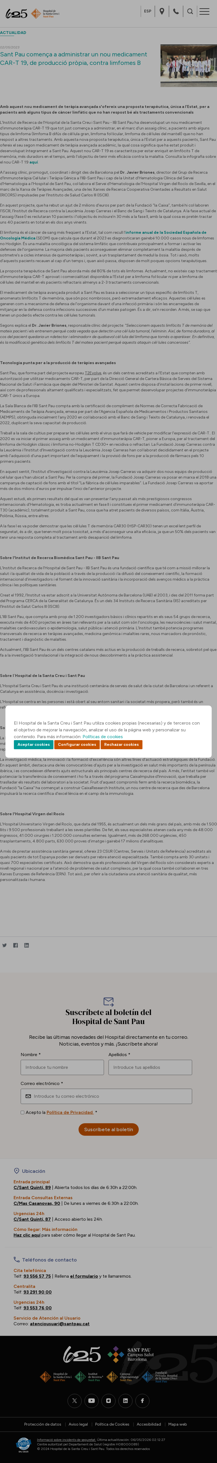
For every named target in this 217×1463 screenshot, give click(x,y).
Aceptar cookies (34, 744)
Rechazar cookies (121, 744)
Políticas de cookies (103, 736)
